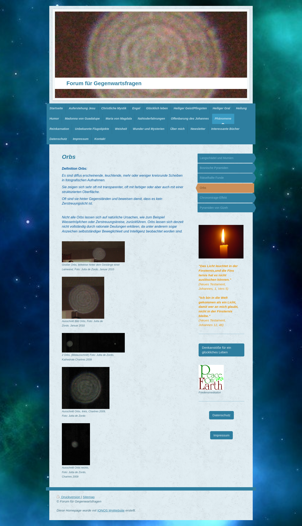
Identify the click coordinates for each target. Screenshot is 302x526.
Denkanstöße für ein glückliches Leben (216, 350)
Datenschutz (221, 415)
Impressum (221, 435)
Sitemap (89, 497)
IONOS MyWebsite (111, 510)
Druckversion (69, 497)
